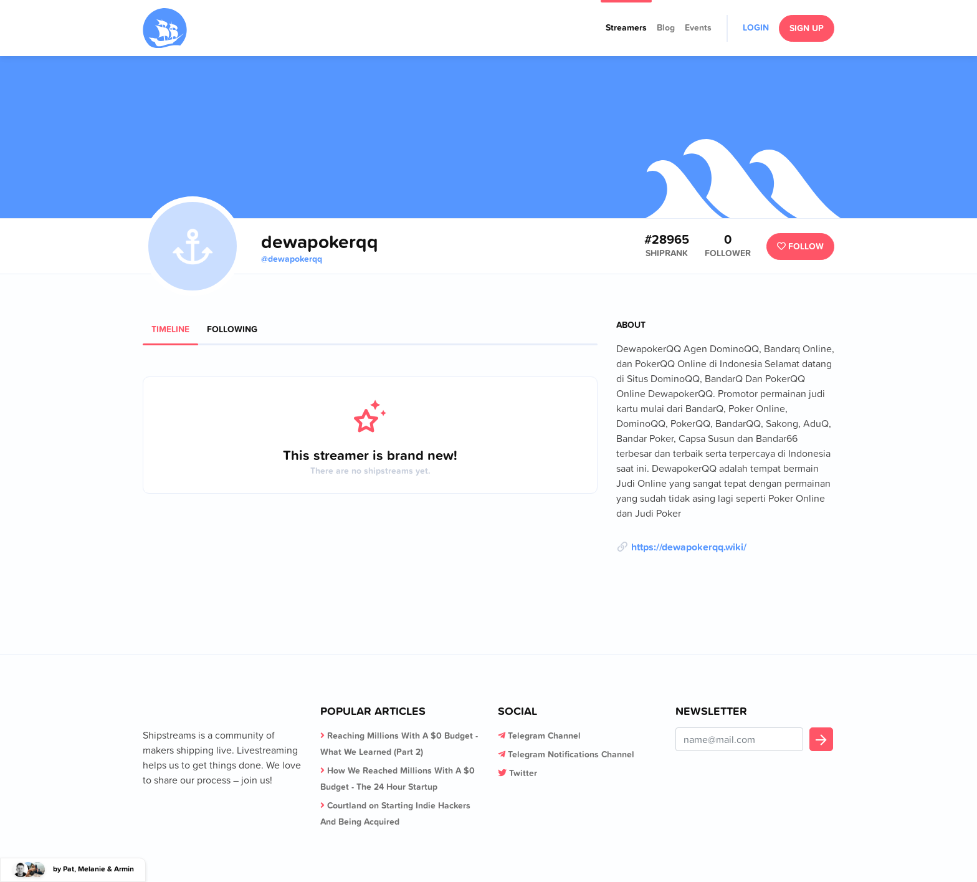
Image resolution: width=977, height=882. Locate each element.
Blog (666, 27)
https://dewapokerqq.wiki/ (688, 546)
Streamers (626, 27)
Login (756, 27)
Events (698, 27)
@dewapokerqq (291, 258)
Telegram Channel (544, 735)
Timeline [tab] (170, 329)
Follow (800, 246)
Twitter (523, 773)
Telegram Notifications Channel (571, 754)
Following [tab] (232, 329)
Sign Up (806, 28)
